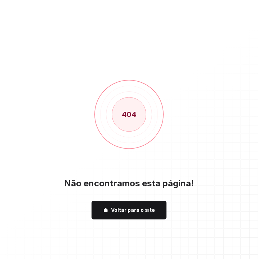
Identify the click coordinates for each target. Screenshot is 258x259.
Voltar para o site (129, 210)
